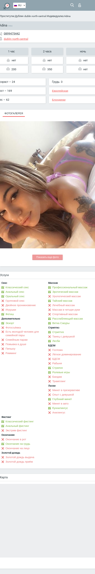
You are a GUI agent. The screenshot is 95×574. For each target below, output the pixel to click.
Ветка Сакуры (60, 323)
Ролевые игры (61, 372)
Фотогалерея (13, 113)
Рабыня (57, 363)
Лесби (56, 341)
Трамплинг (59, 381)
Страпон (57, 367)
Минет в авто (60, 403)
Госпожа (57, 350)
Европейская (60, 90)
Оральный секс (15, 296)
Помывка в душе (16, 344)
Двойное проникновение (21, 305)
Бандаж (57, 376)
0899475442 (12, 33)
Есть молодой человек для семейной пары (22, 333)
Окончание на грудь (18, 443)
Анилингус (58, 412)
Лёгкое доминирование (66, 354)
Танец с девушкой (63, 336)
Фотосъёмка (13, 327)
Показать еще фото (47, 257)
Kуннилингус (60, 408)
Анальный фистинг (17, 426)
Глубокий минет (62, 399)
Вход (79, 5)
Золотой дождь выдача (20, 457)
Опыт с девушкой (63, 394)
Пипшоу (10, 348)
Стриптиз (58, 332)
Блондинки (59, 99)
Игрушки (11, 309)
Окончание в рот (16, 439)
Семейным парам (17, 339)
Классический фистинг (20, 421)
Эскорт (10, 323)
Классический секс (17, 287)
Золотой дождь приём (19, 461)
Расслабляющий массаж (67, 318)
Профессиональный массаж (70, 287)
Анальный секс (15, 291)
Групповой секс (15, 300)
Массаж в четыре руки (66, 309)
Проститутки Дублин (12, 16)
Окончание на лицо (18, 448)
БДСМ (56, 358)
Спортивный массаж (65, 314)
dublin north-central (35, 16)
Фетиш (10, 314)
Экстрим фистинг (16, 430)
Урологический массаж (66, 296)
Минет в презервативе (66, 390)
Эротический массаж (65, 291)
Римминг (11, 353)
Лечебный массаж (63, 305)
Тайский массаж (62, 300)
